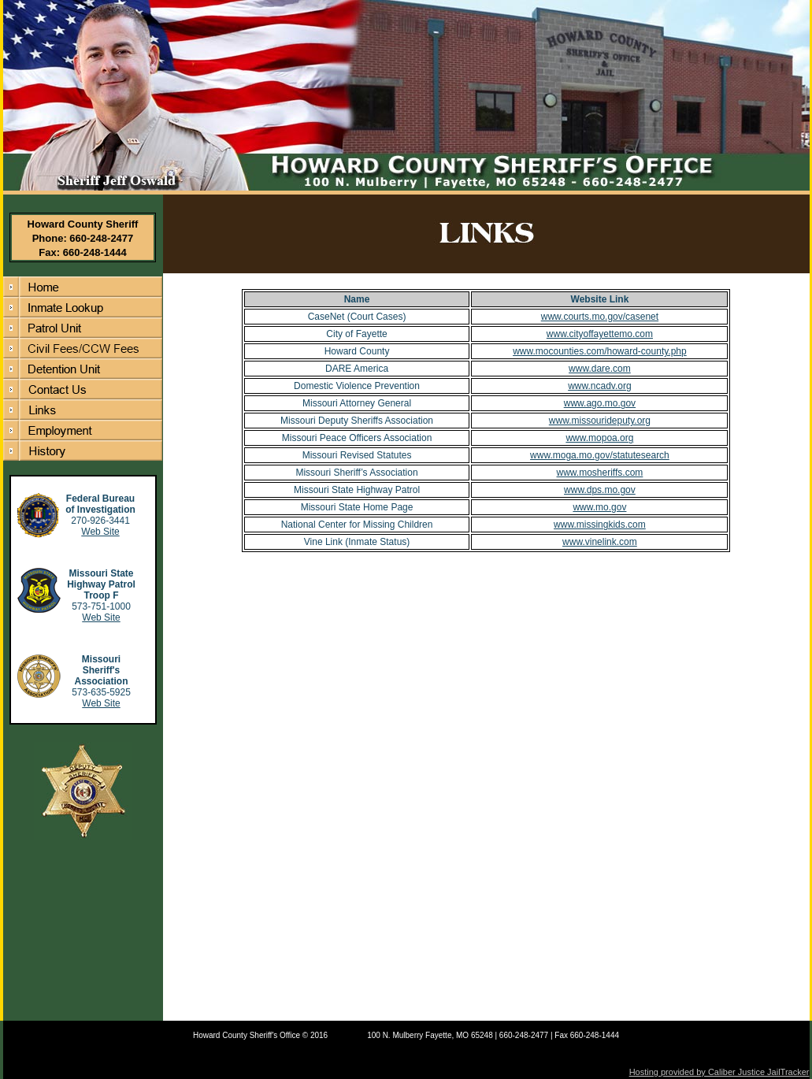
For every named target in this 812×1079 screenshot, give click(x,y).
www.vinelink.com (599, 541)
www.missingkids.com (600, 524)
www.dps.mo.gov (600, 489)
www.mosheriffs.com (600, 472)
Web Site (100, 531)
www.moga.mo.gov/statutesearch (599, 455)
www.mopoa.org (599, 437)
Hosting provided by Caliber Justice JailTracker (719, 1072)
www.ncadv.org (599, 385)
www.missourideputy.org (600, 420)
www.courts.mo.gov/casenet (599, 316)
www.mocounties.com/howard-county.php (600, 351)
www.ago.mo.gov (600, 403)
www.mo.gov (599, 507)
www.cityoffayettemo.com (600, 333)
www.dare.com (600, 368)
